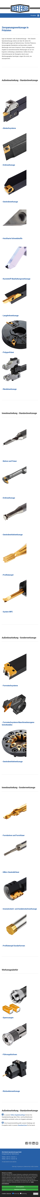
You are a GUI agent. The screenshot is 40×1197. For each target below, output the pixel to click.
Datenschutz (27, 1166)
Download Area (22, 1125)
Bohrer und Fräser (10, 461)
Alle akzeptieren (20, 1186)
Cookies (36, 1166)
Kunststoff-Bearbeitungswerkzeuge (16, 279)
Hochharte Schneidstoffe (12, 238)
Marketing (23, 1193)
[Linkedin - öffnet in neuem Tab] (33, 1144)
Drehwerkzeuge (9, 165)
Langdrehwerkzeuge (10, 315)
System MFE (8, 612)
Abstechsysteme (9, 128)
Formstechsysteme (10, 685)
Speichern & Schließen (20, 1189)
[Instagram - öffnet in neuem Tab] (29, 1144)
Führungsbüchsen (10, 1054)
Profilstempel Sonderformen (14, 946)
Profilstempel (8, 575)
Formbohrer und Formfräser (13, 835)
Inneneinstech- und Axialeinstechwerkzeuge (20, 909)
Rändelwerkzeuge (10, 389)
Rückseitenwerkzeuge (11, 1091)
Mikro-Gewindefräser (11, 872)
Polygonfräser (8, 352)
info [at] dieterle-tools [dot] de (9, 1161)
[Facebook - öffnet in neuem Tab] (26, 1144)
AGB (32, 1166)
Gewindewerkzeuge (10, 202)
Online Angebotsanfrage (18, 1115)
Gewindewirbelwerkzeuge (13, 534)
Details (35, 1193)
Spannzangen (8, 1017)
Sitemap (14, 1166)
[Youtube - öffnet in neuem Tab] (36, 1144)
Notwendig (15, 1193)
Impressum (20, 1166)
